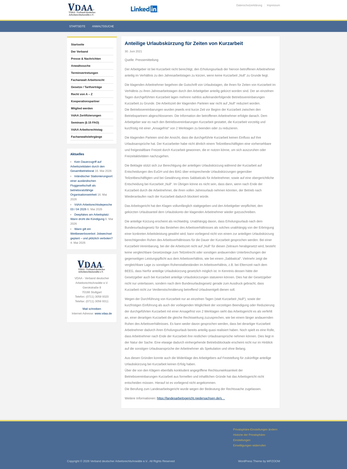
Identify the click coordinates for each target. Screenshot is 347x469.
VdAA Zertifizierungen (86, 115)
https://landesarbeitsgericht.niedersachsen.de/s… (191, 398)
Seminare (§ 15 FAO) (85, 122)
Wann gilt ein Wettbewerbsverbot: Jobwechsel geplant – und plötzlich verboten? (91, 233)
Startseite (77, 26)
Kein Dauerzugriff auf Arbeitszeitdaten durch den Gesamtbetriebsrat (87, 166)
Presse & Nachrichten (86, 58)
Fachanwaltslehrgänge (86, 136)
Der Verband (79, 51)
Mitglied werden (82, 108)
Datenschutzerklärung (249, 5)
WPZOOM (273, 461)
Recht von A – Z (82, 94)
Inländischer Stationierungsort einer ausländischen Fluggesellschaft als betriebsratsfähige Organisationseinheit (91, 185)
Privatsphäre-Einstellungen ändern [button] (255, 429)
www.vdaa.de (103, 313)
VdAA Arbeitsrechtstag (86, 129)
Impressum (273, 5)
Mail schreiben (92, 308)
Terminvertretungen (84, 73)
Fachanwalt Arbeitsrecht (87, 80)
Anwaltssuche (103, 26)
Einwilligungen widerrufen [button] (249, 445)
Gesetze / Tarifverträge (86, 87)
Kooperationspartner (85, 101)
